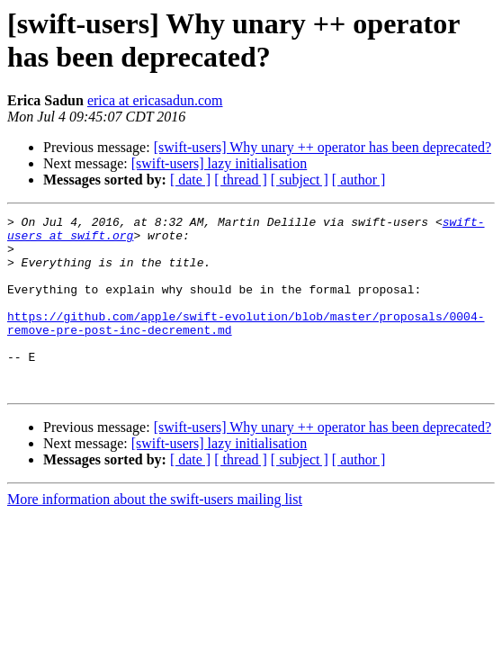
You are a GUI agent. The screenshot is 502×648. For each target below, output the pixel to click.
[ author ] (359, 179)
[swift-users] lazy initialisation (219, 163)
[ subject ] (299, 179)
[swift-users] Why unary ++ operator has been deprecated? (322, 147)
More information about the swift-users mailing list (154, 534)
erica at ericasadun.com (155, 100)
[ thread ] (240, 179)
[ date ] (190, 179)
